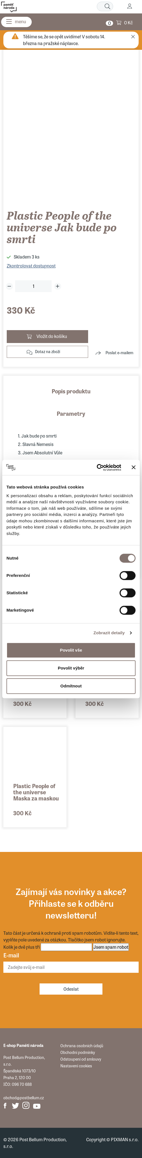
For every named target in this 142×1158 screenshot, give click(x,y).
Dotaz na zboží (47, 351)
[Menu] (16, 22)
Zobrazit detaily (109, 632)
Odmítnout (71, 685)
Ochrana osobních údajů (81, 1045)
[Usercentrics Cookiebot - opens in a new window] (96, 467)
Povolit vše (71, 650)
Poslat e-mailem (119, 352)
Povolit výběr (71, 668)
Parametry (71, 413)
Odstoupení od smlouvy (80, 1059)
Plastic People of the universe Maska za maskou (36, 792)
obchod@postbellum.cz (23, 1097)
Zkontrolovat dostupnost (31, 265)
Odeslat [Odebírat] (71, 989)
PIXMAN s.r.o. (125, 1139)
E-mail (11, 955)
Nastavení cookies (76, 1065)
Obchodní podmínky (77, 1052)
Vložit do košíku (51, 336)
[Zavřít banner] (134, 467)
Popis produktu (71, 391)
